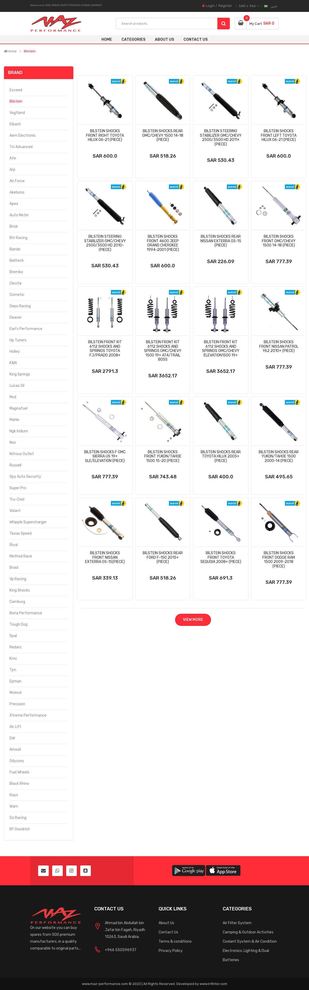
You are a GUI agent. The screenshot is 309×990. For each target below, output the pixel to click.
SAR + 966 (249, 6)
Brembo (16, 272)
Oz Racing (18, 817)
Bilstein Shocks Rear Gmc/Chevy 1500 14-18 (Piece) (162, 135)
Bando (15, 249)
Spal (13, 636)
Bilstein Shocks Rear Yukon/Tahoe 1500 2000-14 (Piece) (279, 456)
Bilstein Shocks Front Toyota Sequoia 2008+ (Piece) (220, 557)
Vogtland (17, 113)
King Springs (20, 374)
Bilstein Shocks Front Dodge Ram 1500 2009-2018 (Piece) (278, 560)
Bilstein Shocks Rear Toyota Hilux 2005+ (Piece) (221, 456)
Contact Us (168, 932)
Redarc (16, 647)
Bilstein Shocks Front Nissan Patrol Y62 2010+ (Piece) (278, 346)
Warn (14, 806)
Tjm (13, 670)
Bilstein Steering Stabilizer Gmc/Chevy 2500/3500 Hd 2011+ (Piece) (220, 137)
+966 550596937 (120, 950)
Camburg (17, 601)
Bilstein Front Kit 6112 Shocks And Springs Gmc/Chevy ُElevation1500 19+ (220, 349)
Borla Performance (26, 613)
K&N (13, 363)
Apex (14, 203)
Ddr (12, 738)
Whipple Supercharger (28, 522)
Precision (17, 704)
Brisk (14, 226)
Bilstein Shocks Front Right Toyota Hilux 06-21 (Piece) (105, 135)
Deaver (16, 317)
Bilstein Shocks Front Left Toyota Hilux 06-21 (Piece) (279, 135)
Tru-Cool (17, 499)
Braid (14, 567)
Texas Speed (21, 533)
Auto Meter (19, 215)
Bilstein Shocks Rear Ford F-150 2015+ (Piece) (163, 557)
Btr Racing (19, 238)
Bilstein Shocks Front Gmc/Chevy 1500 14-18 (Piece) (278, 241)
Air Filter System (237, 923)
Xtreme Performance (28, 715)
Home (106, 39)
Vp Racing (18, 579)
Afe (13, 158)
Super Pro (18, 488)
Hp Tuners (18, 340)
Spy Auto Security (25, 476)
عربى (274, 6)
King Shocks (20, 590)
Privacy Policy (171, 950)
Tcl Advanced (21, 147)
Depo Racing (20, 306)
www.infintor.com (213, 984)
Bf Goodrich (20, 829)
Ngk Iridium (19, 431)
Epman (15, 681)
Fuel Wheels (19, 772)
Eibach (15, 124)
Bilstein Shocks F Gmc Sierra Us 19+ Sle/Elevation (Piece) (105, 456)
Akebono (17, 192)
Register (225, 6)
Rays (14, 795)
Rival (14, 545)
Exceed (16, 90)
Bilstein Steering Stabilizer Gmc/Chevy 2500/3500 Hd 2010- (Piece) (105, 243)
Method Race (21, 556)
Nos (13, 442)
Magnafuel (19, 408)
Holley (15, 351)
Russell (15, 465)
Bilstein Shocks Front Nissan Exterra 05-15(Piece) (105, 557)
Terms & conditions (175, 941)
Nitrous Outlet (22, 454)
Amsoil (15, 749)
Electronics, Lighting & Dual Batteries (246, 955)
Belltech (17, 260)
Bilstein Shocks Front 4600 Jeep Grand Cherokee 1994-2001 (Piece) (163, 243)
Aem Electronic (23, 135)
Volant (15, 510)
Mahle (14, 420)
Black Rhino (19, 783)
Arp (12, 169)
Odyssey (17, 761)
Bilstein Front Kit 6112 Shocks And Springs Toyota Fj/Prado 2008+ (105, 349)
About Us (166, 923)
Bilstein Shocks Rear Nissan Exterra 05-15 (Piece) (220, 241)
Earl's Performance (26, 329)
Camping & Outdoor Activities (248, 932)
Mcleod (15, 692)
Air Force (17, 181)
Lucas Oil (17, 385)
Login (210, 6)
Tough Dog (19, 624)
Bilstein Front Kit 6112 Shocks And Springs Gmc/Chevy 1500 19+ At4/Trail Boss (162, 351)
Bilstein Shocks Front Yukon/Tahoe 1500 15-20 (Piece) (162, 456)
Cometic (17, 294)
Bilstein (30, 51)
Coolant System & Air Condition (250, 941)
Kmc (13, 658)
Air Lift (15, 727)
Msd (13, 397)
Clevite (16, 283)
